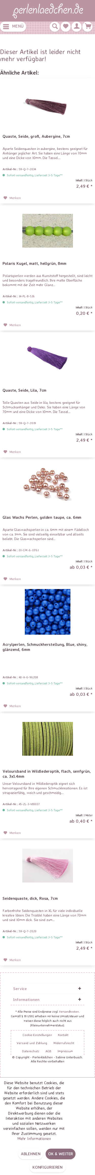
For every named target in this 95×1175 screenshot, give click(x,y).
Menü (13, 26)
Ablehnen (31, 1153)
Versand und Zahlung (32, 1043)
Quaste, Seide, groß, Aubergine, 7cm (36, 136)
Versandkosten (69, 1011)
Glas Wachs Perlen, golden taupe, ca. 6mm (42, 517)
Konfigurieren (47, 1167)
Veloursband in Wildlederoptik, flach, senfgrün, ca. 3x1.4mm (46, 774)
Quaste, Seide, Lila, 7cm (24, 390)
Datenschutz (30, 1051)
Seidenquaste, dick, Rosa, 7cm (30, 898)
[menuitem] (13, 27)
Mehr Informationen (34, 1138)
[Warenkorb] (87, 27)
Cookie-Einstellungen (37, 1035)
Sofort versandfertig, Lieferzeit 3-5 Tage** (35, 175)
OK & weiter (60, 1153)
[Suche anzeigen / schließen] (55, 27)
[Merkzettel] (66, 27)
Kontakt (63, 1035)
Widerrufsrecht (63, 1043)
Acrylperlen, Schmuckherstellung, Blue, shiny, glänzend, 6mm (45, 647)
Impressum (65, 1051)
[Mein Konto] (76, 27)
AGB (48, 1051)
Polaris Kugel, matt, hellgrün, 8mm (34, 263)
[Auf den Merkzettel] (12, 198)
